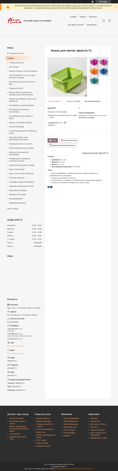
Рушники (67, 436)
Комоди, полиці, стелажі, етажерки (23, 71)
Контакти (93, 17)
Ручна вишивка (69, 433)
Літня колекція (69, 430)
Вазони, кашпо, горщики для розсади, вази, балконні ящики (21, 93)
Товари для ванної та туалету (21, 144)
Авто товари (12, 209)
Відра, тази (40, 432)
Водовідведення (16, 199)
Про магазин (95, 421)
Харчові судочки (42, 418)
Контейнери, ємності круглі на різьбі (21, 117)
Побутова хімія (42, 443)
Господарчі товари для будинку (21, 182)
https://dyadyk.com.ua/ (15, 346)
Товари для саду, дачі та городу (21, 165)
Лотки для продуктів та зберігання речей (23, 132)
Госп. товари (41, 440)
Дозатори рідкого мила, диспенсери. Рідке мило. (19, 138)
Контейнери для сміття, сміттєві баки (22, 83)
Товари (82, 17)
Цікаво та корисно (98, 430)
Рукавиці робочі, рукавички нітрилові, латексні (19, 160)
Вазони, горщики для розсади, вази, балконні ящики (18, 428)
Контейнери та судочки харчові (21, 105)
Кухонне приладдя (16, 127)
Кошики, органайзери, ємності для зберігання (22, 100)
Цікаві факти (92, 25)
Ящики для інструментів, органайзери (19, 153)
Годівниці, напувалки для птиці (21, 186)
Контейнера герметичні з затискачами (19, 111)
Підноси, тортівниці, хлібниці (20, 122)
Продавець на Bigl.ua (59, 466)
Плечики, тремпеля (16, 178)
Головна (73, 17)
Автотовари (14, 67)
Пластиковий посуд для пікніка (21, 148)
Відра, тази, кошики (16, 169)
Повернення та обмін (99, 438)
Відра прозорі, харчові (17, 190)
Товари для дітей (16, 88)
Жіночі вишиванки (71, 421)
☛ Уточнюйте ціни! (15, 53)
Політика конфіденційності (84, 468)
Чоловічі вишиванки (71, 418)
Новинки (94, 418)
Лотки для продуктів (44, 429)
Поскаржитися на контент (64, 468)
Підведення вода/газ (17, 203)
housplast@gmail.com (15, 353)
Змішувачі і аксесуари (17, 194)
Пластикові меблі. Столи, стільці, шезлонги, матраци (22, 76)
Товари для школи (16, 63)
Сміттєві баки (14, 434)
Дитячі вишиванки (71, 424)
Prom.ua (71, 464)
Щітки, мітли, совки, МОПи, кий (21, 173)
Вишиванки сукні (70, 427)
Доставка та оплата (76, 25)
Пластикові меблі (16, 418)
